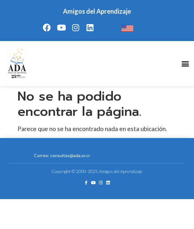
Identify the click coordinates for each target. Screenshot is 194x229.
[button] (185, 64)
